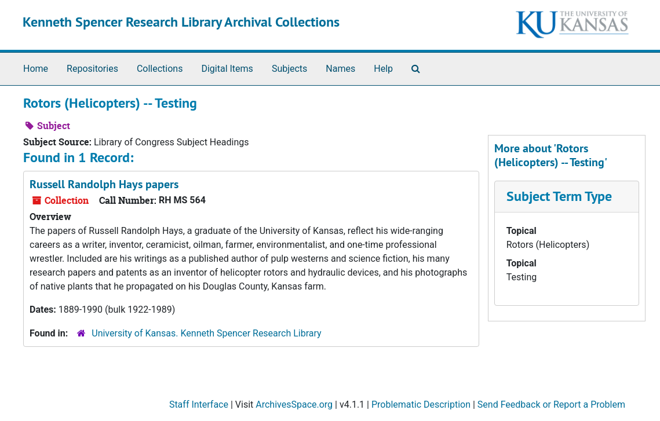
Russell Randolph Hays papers (104, 184)
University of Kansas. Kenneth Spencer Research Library (206, 333)
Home (35, 68)
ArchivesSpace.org (294, 404)
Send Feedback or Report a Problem (551, 404)
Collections (160, 68)
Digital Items (227, 68)
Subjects (289, 68)
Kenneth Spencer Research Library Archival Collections (181, 22)
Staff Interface (198, 404)
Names (340, 68)
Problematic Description (421, 404)
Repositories (92, 68)
